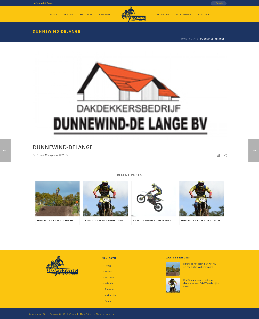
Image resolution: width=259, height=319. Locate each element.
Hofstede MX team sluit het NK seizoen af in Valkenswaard (58, 220)
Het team (86, 14)
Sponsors (163, 14)
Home (53, 14)
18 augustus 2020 (54, 155)
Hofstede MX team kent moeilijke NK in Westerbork (202, 220)
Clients (193, 39)
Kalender (105, 14)
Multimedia (183, 14)
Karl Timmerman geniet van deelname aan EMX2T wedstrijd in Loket (106, 220)
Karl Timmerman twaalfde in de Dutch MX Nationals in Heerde (154, 220)
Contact (203, 14)
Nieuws (68, 14)
